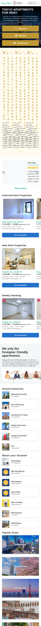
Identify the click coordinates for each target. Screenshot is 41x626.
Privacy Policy (6, 588)
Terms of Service (8, 585)
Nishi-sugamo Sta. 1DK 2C (18, 146)
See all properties (20, 168)
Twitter (21, 601)
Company (5, 590)
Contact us (6, 593)
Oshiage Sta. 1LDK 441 (18, 246)
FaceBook (17, 601)
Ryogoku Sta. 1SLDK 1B (18, 196)
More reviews (20, 121)
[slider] (15, 101)
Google (19, 97)
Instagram (25, 601)
